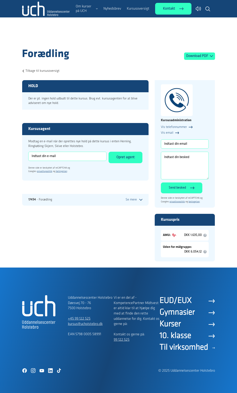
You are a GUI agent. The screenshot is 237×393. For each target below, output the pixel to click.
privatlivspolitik (44, 171)
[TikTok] (59, 370)
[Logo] (46, 39)
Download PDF (197, 56)
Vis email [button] (167, 132)
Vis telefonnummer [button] (174, 127)
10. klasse (175, 336)
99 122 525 (121, 340)
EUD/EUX (175, 301)
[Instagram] (33, 370)
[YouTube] (41, 370)
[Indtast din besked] (185, 165)
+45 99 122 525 (79, 319)
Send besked (177, 187)
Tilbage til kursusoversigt (42, 71)
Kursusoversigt (138, 9)
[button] (207, 9)
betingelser (61, 171)
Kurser (170, 324)
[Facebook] (24, 370)
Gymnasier (177, 313)
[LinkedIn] (50, 370)
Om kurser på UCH (83, 9)
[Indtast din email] (185, 144)
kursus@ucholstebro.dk (85, 324)
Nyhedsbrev (112, 9)
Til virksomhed (183, 348)
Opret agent (125, 157)
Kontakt (169, 9)
